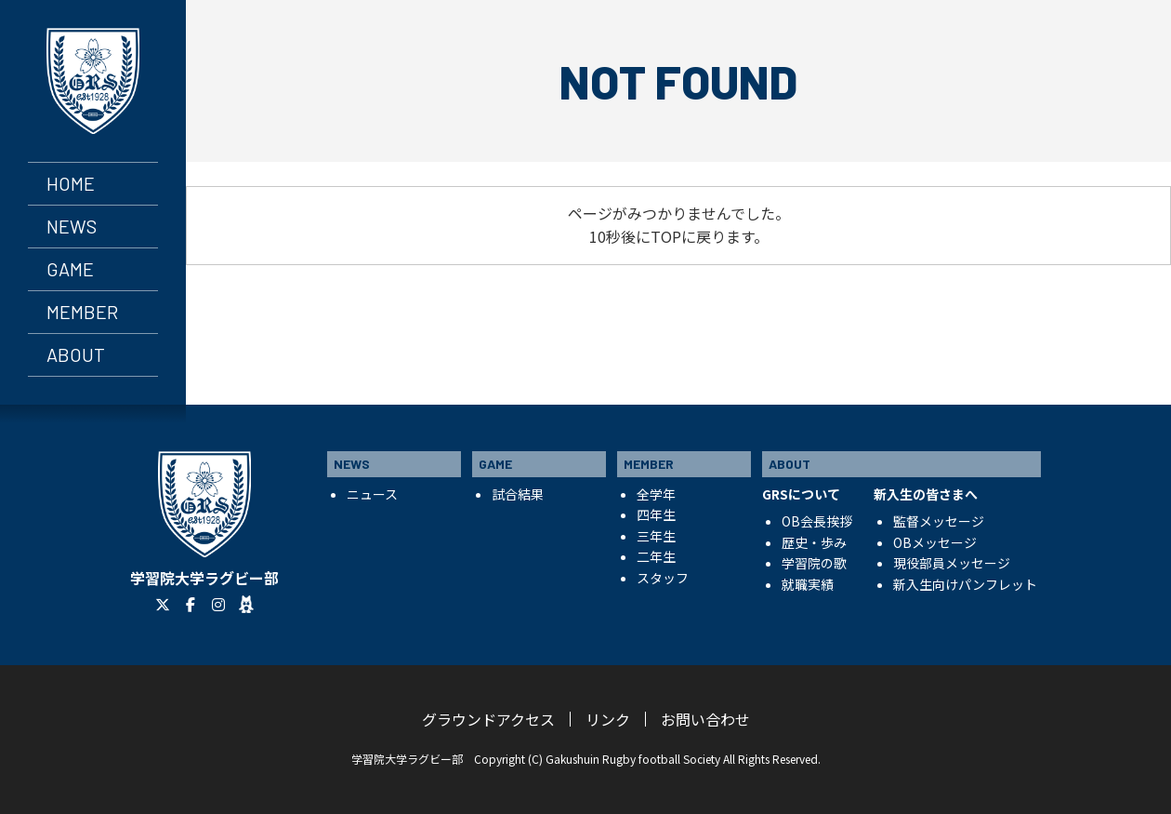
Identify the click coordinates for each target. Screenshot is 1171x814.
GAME (70, 269)
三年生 (656, 536)
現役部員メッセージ (951, 563)
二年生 (656, 556)
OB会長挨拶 (817, 521)
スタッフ (663, 577)
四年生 (656, 514)
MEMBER (82, 311)
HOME (70, 183)
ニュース (372, 494)
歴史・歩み (814, 542)
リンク (608, 719)
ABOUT (75, 354)
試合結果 (518, 494)
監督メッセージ (938, 521)
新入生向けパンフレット (965, 584)
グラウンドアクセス (488, 719)
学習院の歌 (814, 563)
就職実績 (808, 584)
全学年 (656, 494)
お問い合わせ (705, 719)
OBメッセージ (935, 542)
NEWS (71, 226)
